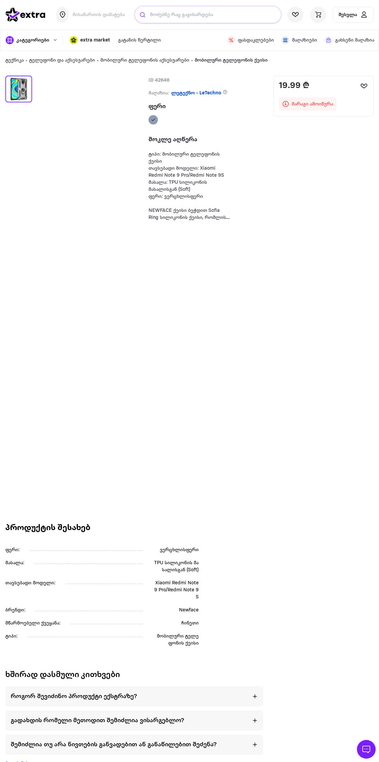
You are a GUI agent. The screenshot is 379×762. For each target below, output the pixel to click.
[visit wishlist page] (295, 15)
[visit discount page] (250, 40)
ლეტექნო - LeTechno (196, 93)
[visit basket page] (318, 15)
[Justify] (142, 14)
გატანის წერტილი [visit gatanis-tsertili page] (139, 40)
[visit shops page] (298, 40)
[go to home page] (25, 15)
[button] (90, 40)
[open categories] (31, 40)
